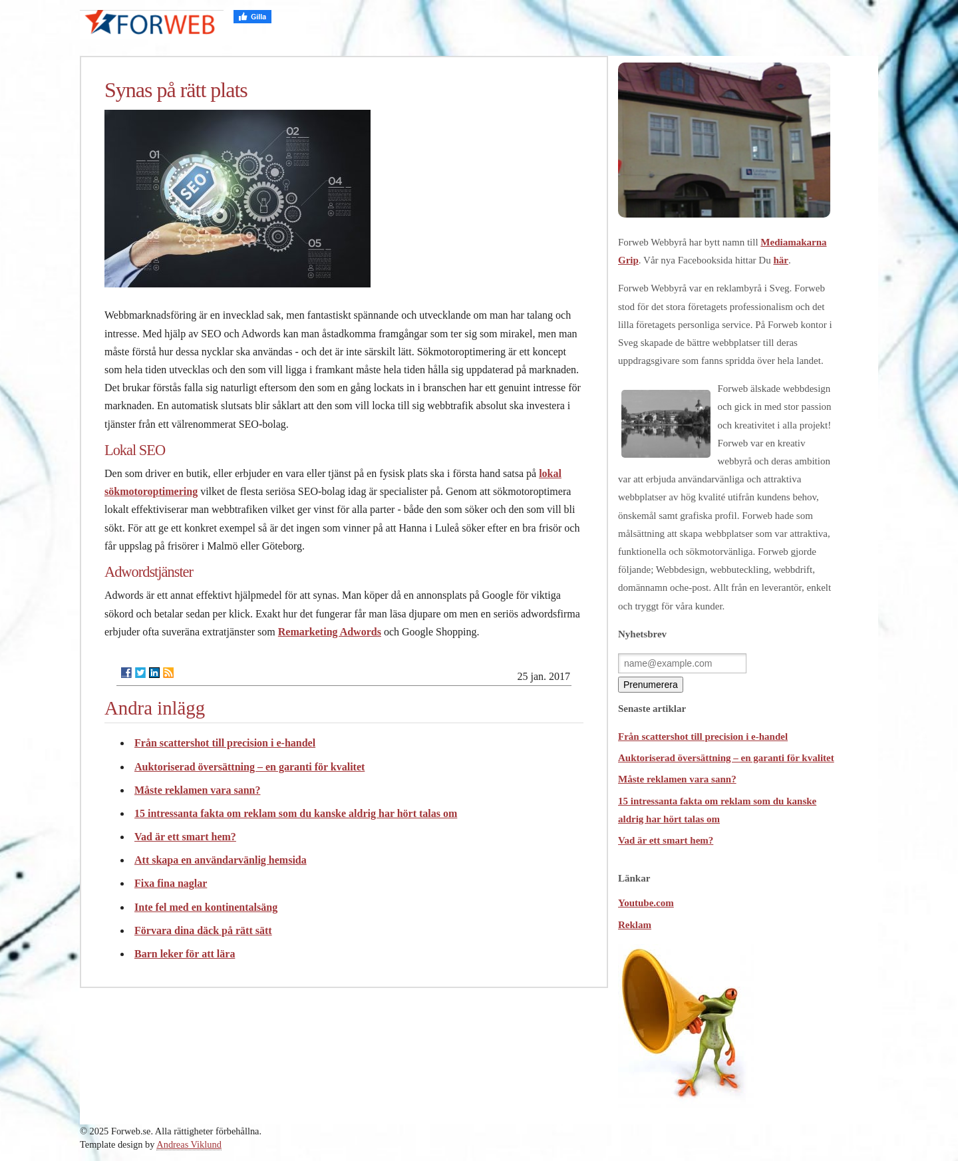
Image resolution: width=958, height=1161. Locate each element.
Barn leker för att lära (184, 953)
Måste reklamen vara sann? (197, 790)
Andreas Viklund (189, 1144)
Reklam (634, 924)
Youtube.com (646, 903)
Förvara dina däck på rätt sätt (203, 930)
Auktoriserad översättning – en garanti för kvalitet (249, 766)
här (780, 260)
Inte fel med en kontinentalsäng (205, 907)
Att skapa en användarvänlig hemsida (220, 860)
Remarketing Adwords (329, 631)
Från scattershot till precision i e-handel (224, 742)
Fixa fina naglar (170, 883)
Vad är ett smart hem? (185, 836)
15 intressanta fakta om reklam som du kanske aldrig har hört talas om (295, 813)
